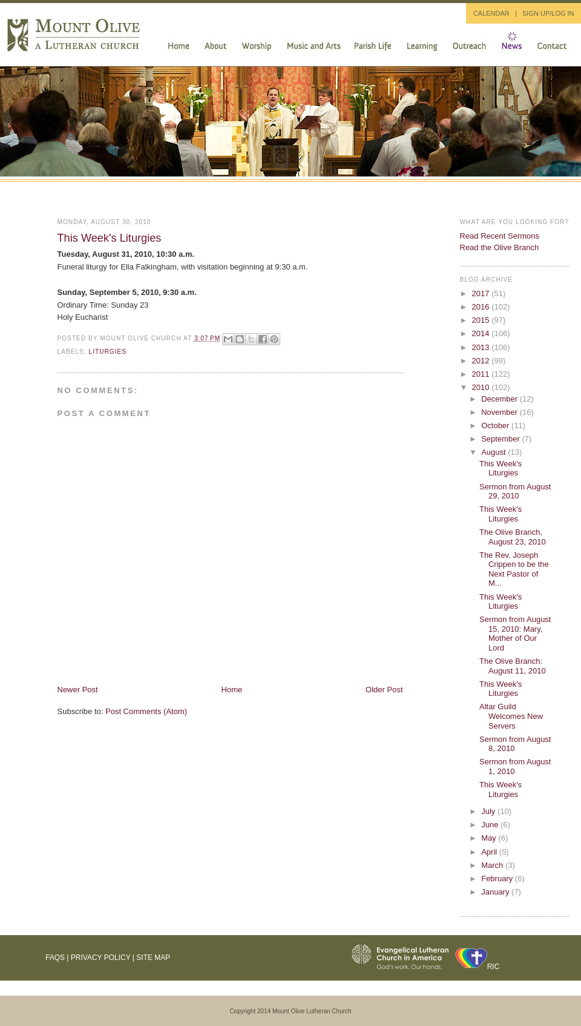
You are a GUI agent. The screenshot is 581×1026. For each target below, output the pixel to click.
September (501, 438)
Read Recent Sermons (500, 235)
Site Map (153, 957)
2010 (482, 387)
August (494, 452)
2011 (482, 374)
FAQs (55, 957)
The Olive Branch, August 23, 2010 (512, 537)
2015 (482, 320)
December (500, 398)
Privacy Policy (101, 957)
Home (232, 689)
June (491, 824)
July (489, 811)
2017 (482, 293)
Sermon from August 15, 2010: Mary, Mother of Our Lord (515, 633)
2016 (482, 306)
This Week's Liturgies (109, 238)
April (490, 851)
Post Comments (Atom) (146, 711)
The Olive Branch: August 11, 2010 (512, 666)
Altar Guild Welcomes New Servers (511, 716)
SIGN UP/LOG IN (548, 13)
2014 (482, 333)
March (493, 865)
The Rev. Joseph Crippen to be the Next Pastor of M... (514, 569)
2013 (482, 347)
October (496, 425)
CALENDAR (491, 13)
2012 (482, 360)
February (498, 878)
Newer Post (77, 689)
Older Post (384, 689)
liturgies (108, 351)
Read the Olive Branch (499, 247)
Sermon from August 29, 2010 (515, 491)
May (489, 837)
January (496, 891)
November (500, 412)
